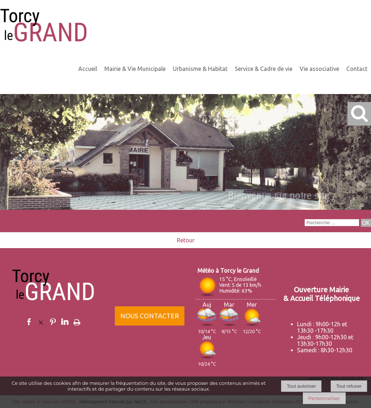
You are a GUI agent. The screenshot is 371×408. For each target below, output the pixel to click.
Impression (77, 320)
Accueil (87, 68)
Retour (186, 240)
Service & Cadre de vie (263, 68)
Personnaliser (324, 398)
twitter (41, 321)
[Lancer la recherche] (366, 223)
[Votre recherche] (332, 222)
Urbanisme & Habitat (200, 68)
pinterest (52, 321)
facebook (29, 321)
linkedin (64, 321)
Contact (356, 68)
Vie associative (319, 68)
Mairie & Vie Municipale (135, 68)
